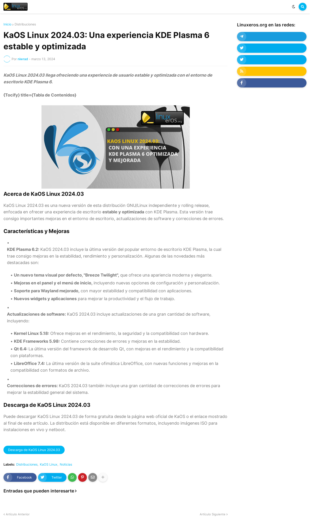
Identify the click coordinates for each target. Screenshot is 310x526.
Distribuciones (25, 24)
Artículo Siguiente (212, 514)
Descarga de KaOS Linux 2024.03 (34, 450)
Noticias (66, 464)
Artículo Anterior (18, 514)
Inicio (7, 24)
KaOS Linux (48, 464)
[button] (293, 7)
